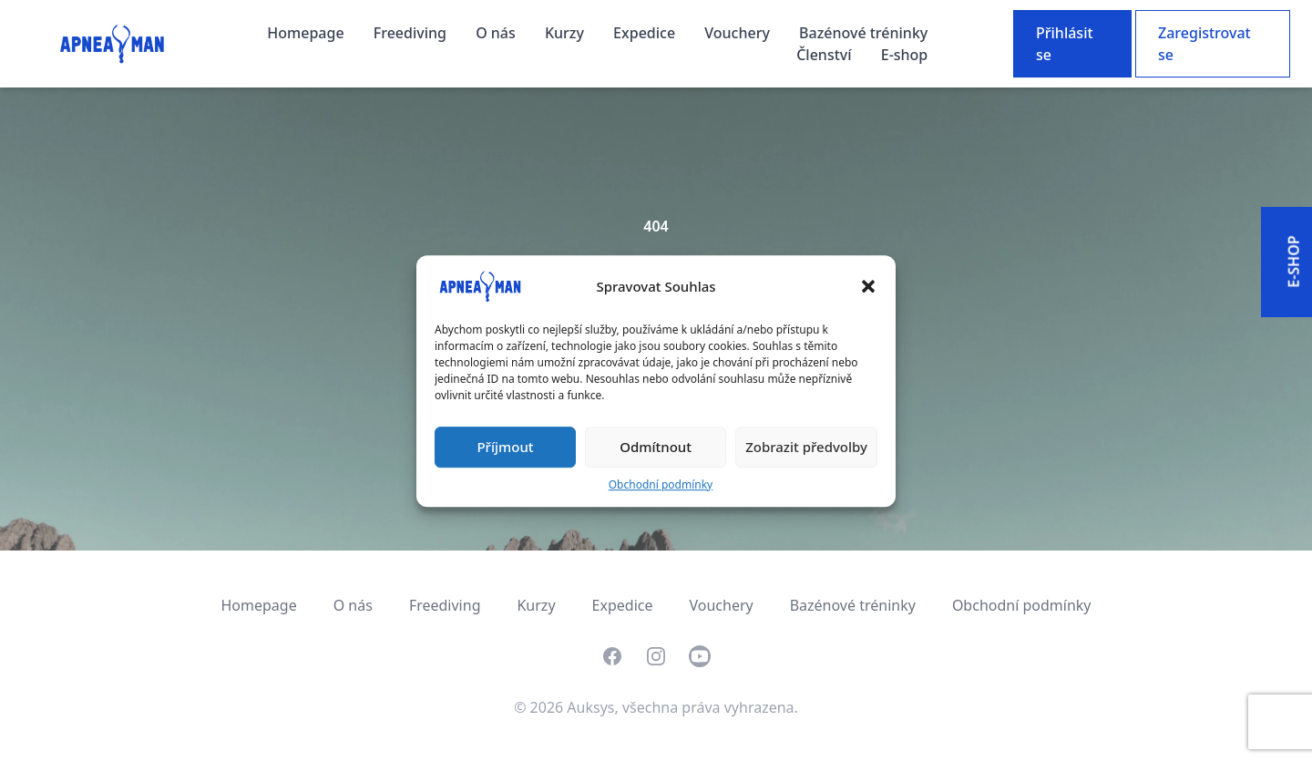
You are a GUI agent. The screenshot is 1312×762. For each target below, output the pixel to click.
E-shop (904, 55)
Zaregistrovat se (1204, 44)
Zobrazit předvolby (806, 447)
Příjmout (505, 447)
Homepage (307, 33)
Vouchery (739, 33)
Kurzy (566, 33)
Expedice (646, 33)
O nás (497, 33)
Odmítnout (656, 447)
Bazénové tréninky (863, 33)
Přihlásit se (1064, 44)
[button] (868, 286)
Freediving (412, 33)
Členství (826, 55)
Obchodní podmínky (660, 484)
